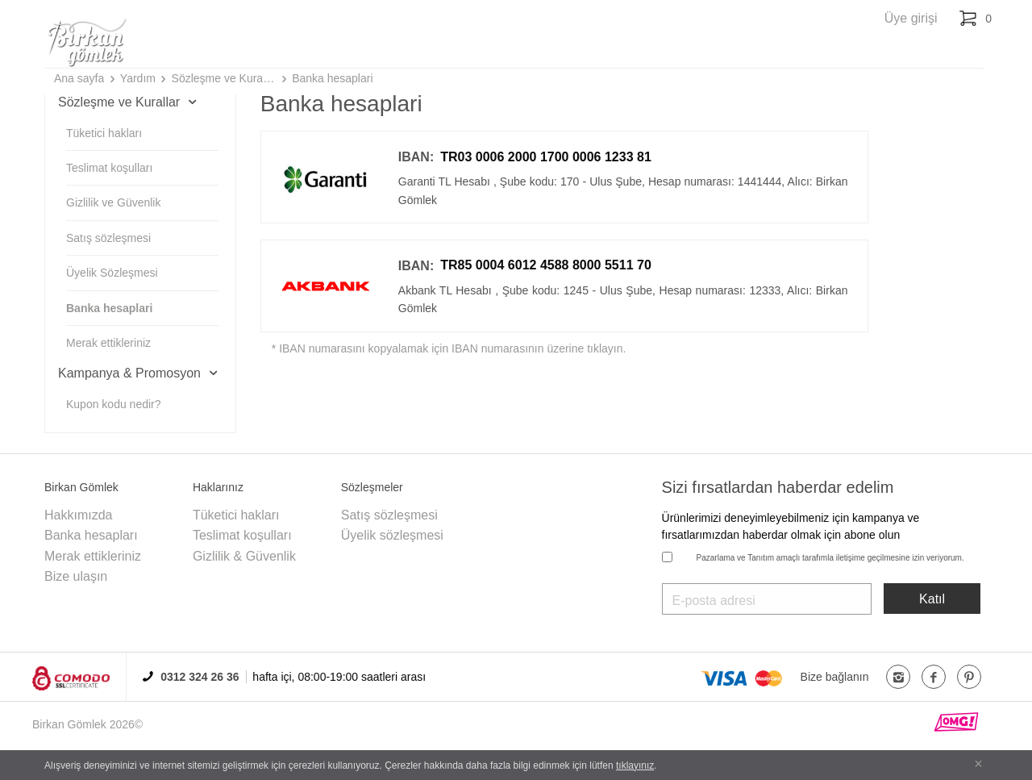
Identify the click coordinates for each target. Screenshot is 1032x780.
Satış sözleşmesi (108, 237)
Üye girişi (911, 18)
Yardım (138, 78)
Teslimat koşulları (109, 167)
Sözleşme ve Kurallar (224, 78)
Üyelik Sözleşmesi (112, 272)
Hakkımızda (78, 515)
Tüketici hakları (104, 133)
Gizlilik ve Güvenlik (113, 202)
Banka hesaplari (332, 78)
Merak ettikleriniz (108, 342)
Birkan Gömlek (69, 724)
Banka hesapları (91, 535)
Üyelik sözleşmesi (392, 535)
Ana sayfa (79, 78)
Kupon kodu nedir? (113, 404)
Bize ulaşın (75, 576)
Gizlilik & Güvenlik (244, 556)
